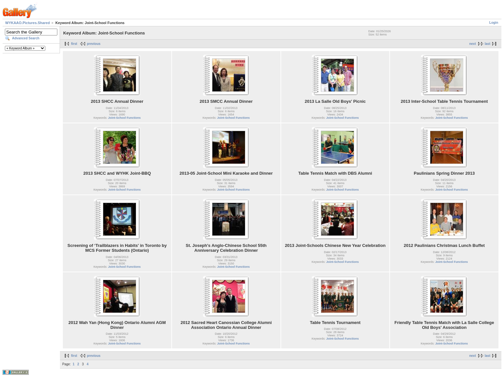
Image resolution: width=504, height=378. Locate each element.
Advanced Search (25, 38)
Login (493, 22)
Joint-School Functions (124, 117)
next (472, 44)
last (487, 44)
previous (94, 44)
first (74, 44)
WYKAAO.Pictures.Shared (27, 23)
